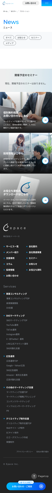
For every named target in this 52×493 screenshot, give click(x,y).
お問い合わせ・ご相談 (27, 485)
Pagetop (40, 476)
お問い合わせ (30, 3)
